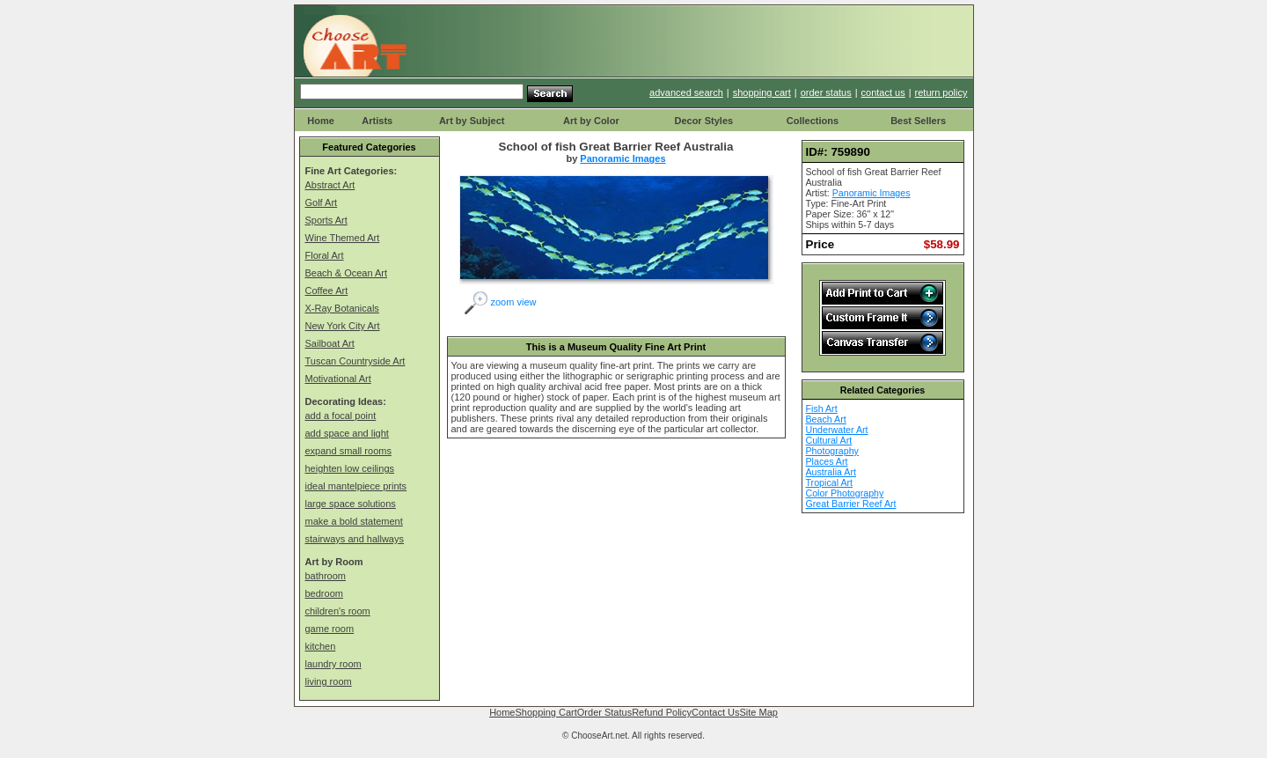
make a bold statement (354, 521)
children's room (337, 611)
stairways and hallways (355, 539)
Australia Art (831, 472)
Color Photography (845, 493)
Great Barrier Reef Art (851, 503)
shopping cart (762, 92)
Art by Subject (472, 120)
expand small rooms (348, 450)
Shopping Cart (545, 712)
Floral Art (324, 255)
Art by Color (591, 120)
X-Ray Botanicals (342, 308)
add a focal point (341, 415)
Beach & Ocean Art (346, 273)
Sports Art (326, 220)
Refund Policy (662, 712)
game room (330, 628)
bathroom (325, 575)
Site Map (758, 712)
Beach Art (826, 419)
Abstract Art (330, 185)
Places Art (827, 461)
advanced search (686, 92)
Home (320, 120)
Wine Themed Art (342, 237)
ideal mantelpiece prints (356, 486)
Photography (832, 450)
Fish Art (822, 408)
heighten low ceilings (350, 468)
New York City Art (342, 325)
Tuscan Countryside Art (355, 361)
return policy (941, 92)
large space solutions (350, 503)
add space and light (347, 433)
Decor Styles (703, 120)
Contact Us (715, 712)
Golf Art (321, 202)
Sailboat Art (330, 343)
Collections (813, 120)
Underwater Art (837, 429)
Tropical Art (829, 482)
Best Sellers (918, 120)
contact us (883, 92)
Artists (377, 120)
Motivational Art (338, 378)
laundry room (333, 664)
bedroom (324, 593)
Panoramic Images (622, 158)
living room (328, 681)
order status (826, 92)
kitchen (320, 646)
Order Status (604, 712)
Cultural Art (829, 440)
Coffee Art (326, 290)
